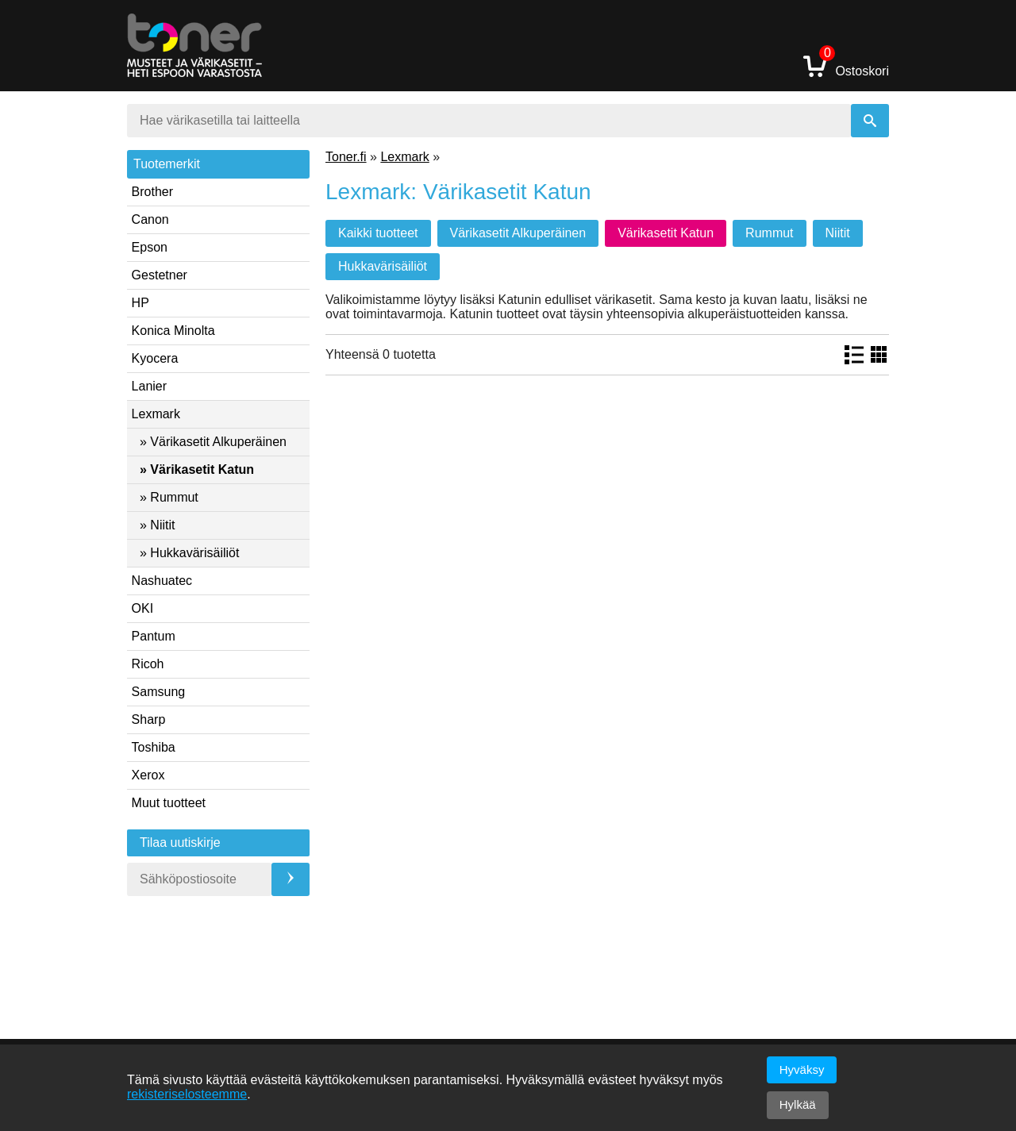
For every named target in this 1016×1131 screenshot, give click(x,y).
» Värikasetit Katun (197, 469)
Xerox (148, 775)
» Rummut (169, 497)
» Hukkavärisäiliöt (189, 553)
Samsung (159, 691)
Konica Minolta (173, 330)
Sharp (149, 719)
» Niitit (157, 525)
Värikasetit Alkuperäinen (518, 233)
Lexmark (156, 414)
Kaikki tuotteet (378, 233)
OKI (143, 608)
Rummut (769, 233)
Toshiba (153, 747)
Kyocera (155, 358)
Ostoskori (846, 65)
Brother (152, 191)
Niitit (838, 233)
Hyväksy (802, 1069)
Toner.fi (346, 156)
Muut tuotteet (169, 803)
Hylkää (797, 1104)
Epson (149, 247)
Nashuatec (162, 580)
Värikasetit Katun (666, 233)
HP (140, 303)
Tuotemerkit (166, 164)
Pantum (153, 636)
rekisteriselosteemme (187, 1094)
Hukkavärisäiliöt (382, 266)
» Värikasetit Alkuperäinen (213, 441)
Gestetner (159, 275)
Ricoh (148, 664)
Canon (150, 219)
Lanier (149, 386)
